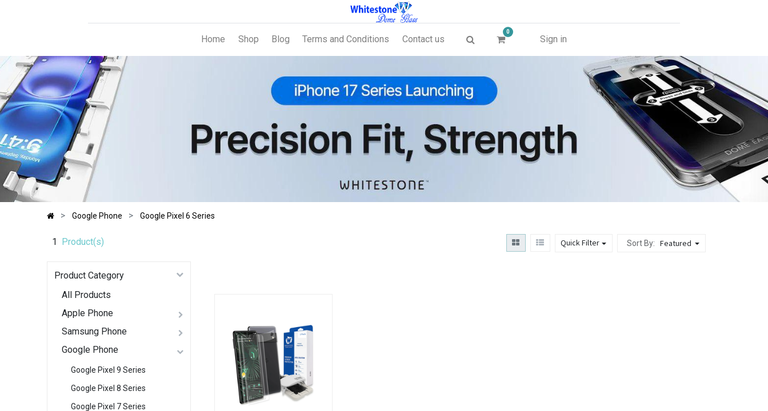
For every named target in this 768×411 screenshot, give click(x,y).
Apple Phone (87, 313)
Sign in (553, 39)
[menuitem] (213, 39)
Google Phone (90, 349)
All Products (86, 294)
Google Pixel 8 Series (108, 388)
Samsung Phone (94, 331)
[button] (681, 243)
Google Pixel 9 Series (108, 369)
